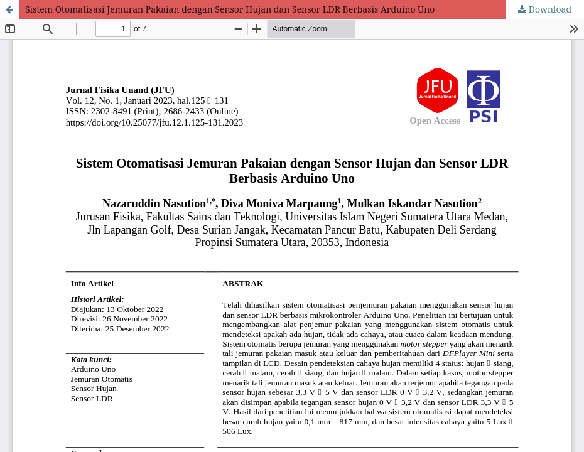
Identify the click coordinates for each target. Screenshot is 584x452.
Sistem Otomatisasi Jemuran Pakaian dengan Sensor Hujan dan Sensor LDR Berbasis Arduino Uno (230, 9)
